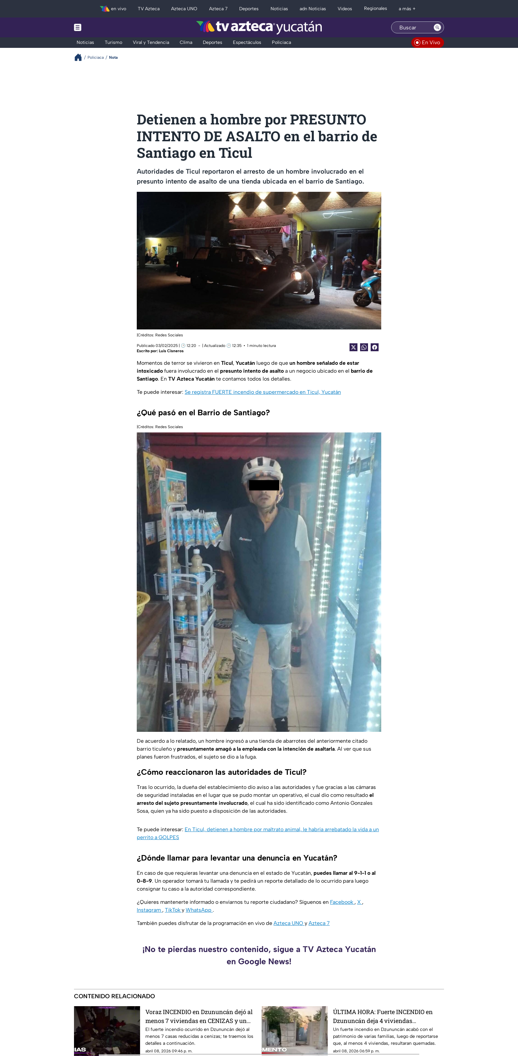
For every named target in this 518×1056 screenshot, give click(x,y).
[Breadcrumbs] (81, 57)
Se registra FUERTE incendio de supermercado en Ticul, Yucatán (263, 392)
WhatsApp (199, 910)
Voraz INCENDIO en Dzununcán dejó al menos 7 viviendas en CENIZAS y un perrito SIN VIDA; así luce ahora (199, 1016)
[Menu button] (100, 27)
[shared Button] (364, 347)
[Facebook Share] (375, 347)
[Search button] (437, 27)
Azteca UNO (289, 923)
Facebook (342, 902)
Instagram (149, 910)
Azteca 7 (319, 923)
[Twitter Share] (353, 347)
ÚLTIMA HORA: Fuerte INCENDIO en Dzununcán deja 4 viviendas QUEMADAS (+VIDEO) (383, 1016)
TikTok (173, 910)
